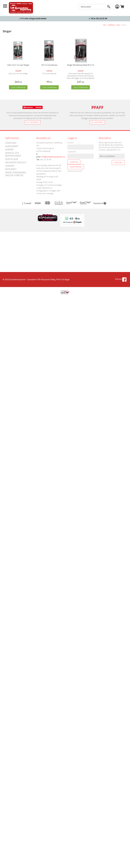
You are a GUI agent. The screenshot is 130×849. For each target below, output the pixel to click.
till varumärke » (32, 122)
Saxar (118, 25)
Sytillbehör (111, 25)
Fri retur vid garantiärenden (33, 18)
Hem (104, 25)
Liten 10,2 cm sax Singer (18, 65)
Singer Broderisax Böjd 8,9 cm (80, 65)
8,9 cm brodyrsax (49, 65)
